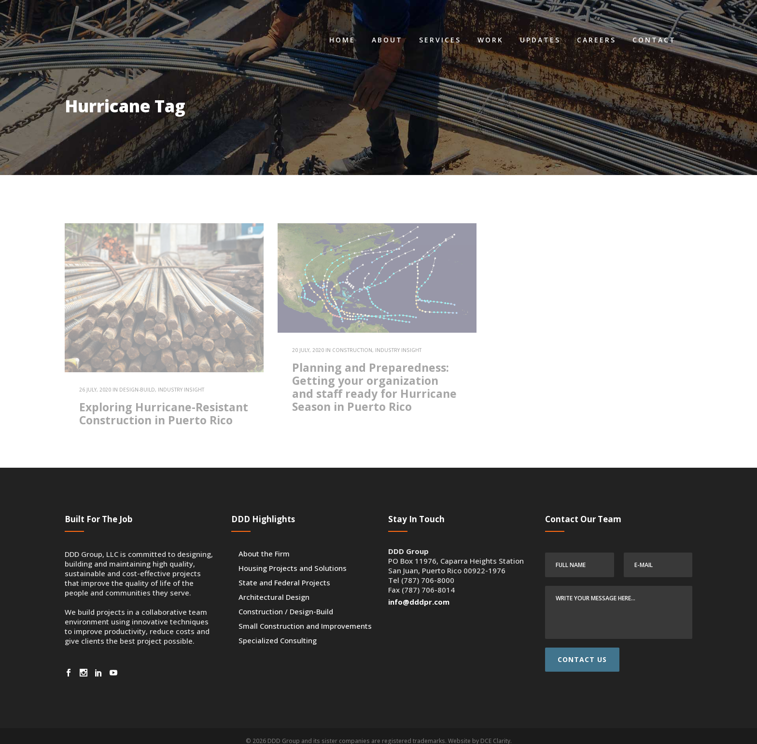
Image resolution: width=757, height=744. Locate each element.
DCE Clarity (495, 731)
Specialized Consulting (277, 631)
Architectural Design (273, 587)
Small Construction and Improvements (305, 616)
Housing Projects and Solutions (292, 558)
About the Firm (264, 544)
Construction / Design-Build (285, 602)
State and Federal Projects (284, 573)
